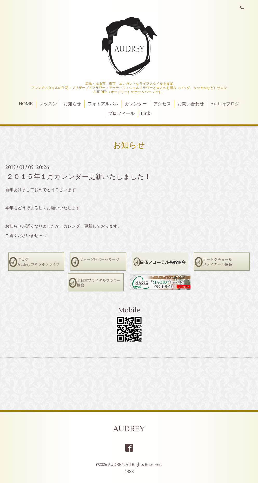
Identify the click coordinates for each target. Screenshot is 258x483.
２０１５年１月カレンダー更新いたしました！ (78, 176)
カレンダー (136, 104)
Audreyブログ (224, 104)
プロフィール (121, 113)
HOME (26, 104)
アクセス (162, 104)
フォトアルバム (103, 104)
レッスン (48, 104)
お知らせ (72, 104)
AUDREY (129, 429)
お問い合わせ (190, 104)
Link (145, 113)
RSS (130, 471)
